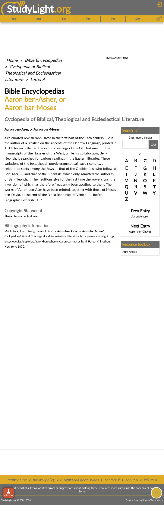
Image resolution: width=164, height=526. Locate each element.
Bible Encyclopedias (43, 60)
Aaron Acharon (140, 216)
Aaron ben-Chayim (140, 231)
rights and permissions (81, 480)
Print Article (129, 251)
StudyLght (30, 9)
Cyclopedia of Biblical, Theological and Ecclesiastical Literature (33, 73)
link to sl (150, 480)
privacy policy (44, 480)
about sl (131, 480)
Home (12, 60)
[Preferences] (159, 19)
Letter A (37, 79)
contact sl (111, 480)
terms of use (17, 480)
